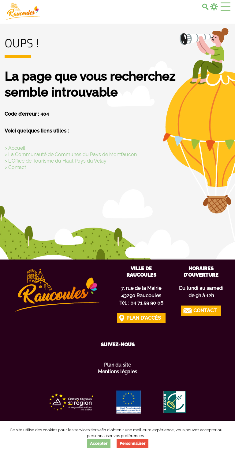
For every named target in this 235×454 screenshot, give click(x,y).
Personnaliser (132, 443)
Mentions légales (117, 372)
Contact (205, 311)
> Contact (15, 167)
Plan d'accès (143, 318)
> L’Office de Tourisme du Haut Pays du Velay (55, 161)
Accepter (98, 443)
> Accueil (15, 148)
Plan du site (117, 365)
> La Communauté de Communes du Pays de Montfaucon (71, 154)
